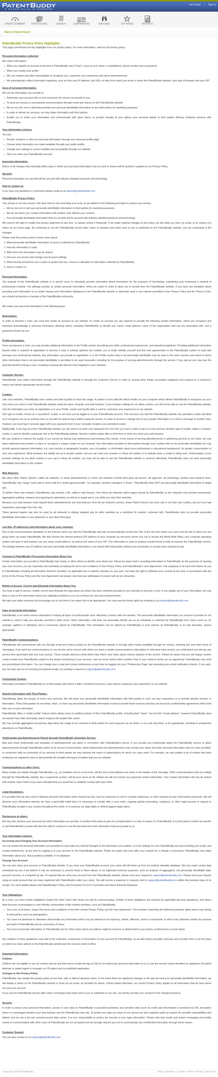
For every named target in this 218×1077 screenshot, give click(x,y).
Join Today (195, 4)
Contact (181, 1071)
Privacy (200, 1071)
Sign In (212, 4)
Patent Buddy (19, 6)
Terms (190, 1071)
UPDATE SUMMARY (15, 24)
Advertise (170, 1071)
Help (160, 1071)
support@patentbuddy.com (80, 191)
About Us (211, 1071)
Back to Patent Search (17, 32)
